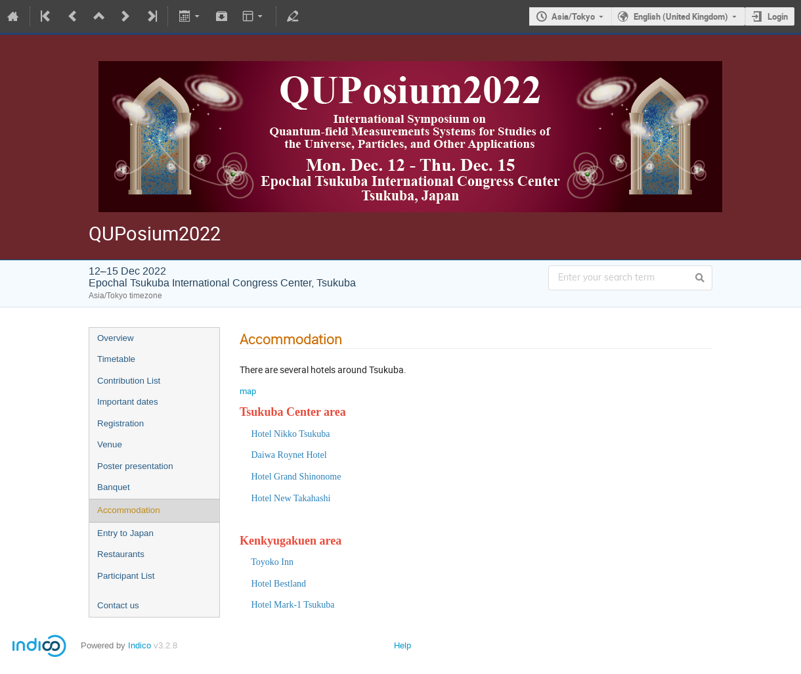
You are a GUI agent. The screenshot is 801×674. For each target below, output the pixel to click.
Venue (109, 444)
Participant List (125, 576)
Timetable (116, 359)
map (248, 391)
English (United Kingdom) (681, 16)
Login (778, 16)
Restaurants (120, 554)
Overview (115, 338)
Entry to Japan (125, 533)
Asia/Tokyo (573, 16)
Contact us (118, 605)
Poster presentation (135, 466)
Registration (120, 423)
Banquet (113, 487)
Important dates (127, 402)
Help (402, 645)
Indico (139, 645)
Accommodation (128, 510)
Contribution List (128, 381)
